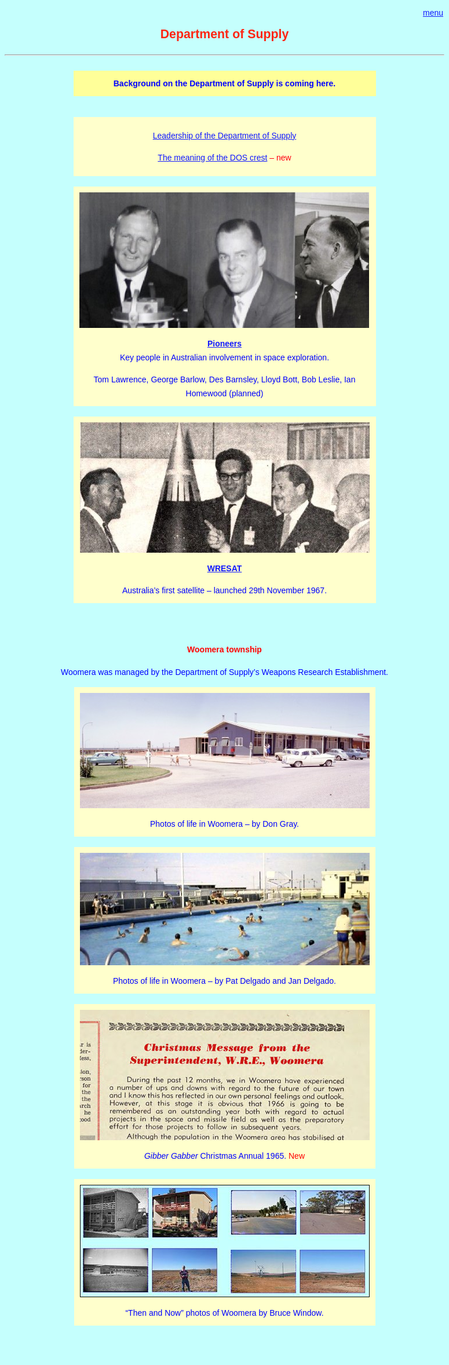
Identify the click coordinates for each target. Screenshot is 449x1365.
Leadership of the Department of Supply (225, 135)
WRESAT (224, 568)
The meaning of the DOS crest (212, 157)
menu (433, 12)
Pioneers (224, 343)
